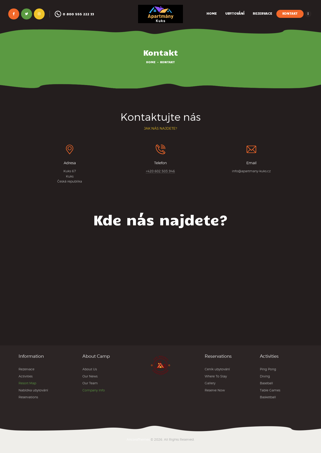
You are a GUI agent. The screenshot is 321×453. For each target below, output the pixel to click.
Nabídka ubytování (33, 390)
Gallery (210, 383)
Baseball (266, 383)
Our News (90, 376)
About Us (89, 369)
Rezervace (26, 369)
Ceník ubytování (217, 369)
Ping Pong (268, 369)
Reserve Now (215, 390)
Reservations (28, 397)
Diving (265, 376)
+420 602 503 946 (160, 171)
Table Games (270, 390)
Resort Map (27, 383)
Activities (26, 376)
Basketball (268, 397)
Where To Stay (216, 376)
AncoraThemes (138, 439)
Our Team (90, 383)
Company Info (93, 390)
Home (151, 62)
